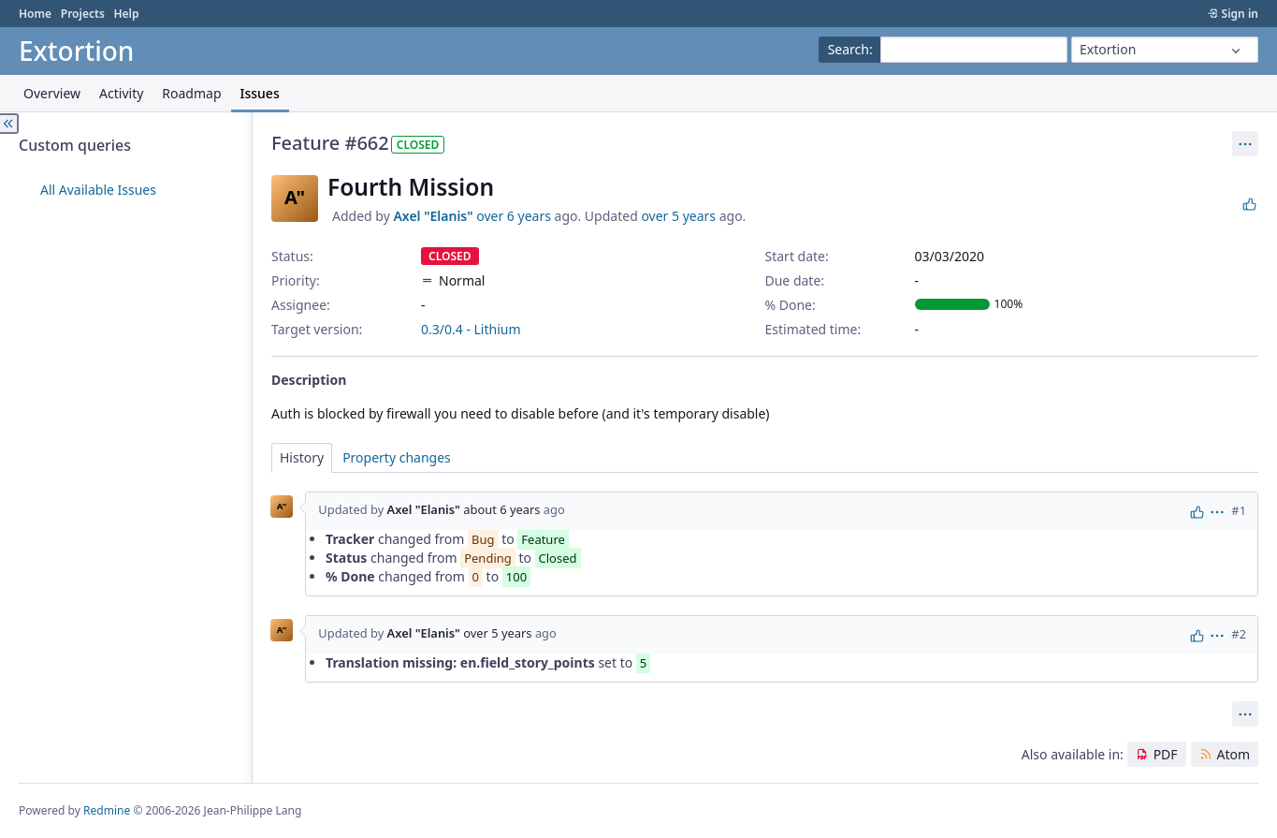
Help (125, 14)
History (302, 457)
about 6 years (501, 510)
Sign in (1240, 14)
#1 (1238, 510)
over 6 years (513, 216)
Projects (83, 14)
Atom (1233, 754)
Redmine (106, 810)
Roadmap (191, 93)
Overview (51, 93)
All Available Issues (98, 189)
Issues (260, 93)
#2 (1238, 633)
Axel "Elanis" (432, 216)
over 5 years (678, 216)
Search (848, 49)
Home (35, 14)
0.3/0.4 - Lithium (471, 329)
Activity (121, 93)
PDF (1166, 754)
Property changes (396, 457)
